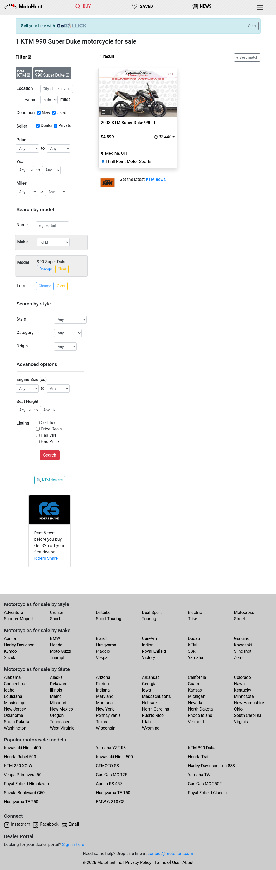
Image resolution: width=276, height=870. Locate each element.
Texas (101, 721)
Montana (104, 702)
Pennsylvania (108, 715)
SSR (192, 651)
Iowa (146, 690)
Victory (148, 657)
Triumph (58, 657)
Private (64, 125)
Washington (15, 728)
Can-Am (149, 638)
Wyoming (151, 728)
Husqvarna (106, 644)
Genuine (241, 638)
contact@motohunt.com (170, 853)
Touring (149, 618)
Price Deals (51, 428)
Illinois (56, 690)
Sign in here (73, 844)
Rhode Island (200, 715)
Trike (192, 618)
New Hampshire (249, 702)
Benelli (102, 638)
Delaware (58, 683)
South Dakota (16, 721)
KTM (192, 644)
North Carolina (155, 709)
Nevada (195, 702)
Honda (56, 644)
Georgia (149, 683)
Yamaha (195, 657)
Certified (48, 422)
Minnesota (244, 696)
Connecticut (15, 683)
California (197, 677)
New (46, 112)
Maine (56, 696)
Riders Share (46, 558)
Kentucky (242, 690)
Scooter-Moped (18, 618)
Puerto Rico (153, 715)
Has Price (50, 441)
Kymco (10, 651)
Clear (62, 269)
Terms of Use (166, 862)
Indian (148, 644)
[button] (104, 92)
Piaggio (103, 651)
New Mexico (61, 709)
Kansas (195, 690)
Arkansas (151, 677)
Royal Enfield (154, 651)
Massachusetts (156, 696)
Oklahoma (13, 715)
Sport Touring (108, 618)
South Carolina (248, 715)
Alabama (12, 677)
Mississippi (14, 702)
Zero (238, 657)
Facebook (49, 824)
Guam (193, 683)
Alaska (56, 677)
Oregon (57, 715)
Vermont (196, 721)
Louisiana (13, 696)
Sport (55, 618)
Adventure (13, 612)
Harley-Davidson (19, 644)
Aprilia (10, 638)
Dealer (46, 125)
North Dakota (200, 709)
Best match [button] (248, 57)
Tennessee (60, 721)
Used (61, 112)
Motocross (244, 612)
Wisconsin (105, 728)
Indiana (103, 690)
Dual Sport (152, 612)
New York (105, 709)
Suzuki (10, 657)
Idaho (9, 690)
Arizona (103, 677)
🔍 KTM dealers (50, 480)
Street (239, 618)
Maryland (104, 696)
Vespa (102, 657)
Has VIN (48, 435)
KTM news (156, 179)
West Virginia (62, 728)
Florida (102, 683)
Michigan (196, 696)
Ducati (194, 638)
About (188, 862)
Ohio (238, 709)
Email (74, 824)
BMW (55, 638)
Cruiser (57, 612)
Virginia (241, 721)
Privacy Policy (138, 862)
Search (49, 455)
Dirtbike (103, 612)
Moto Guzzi (60, 651)
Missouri (58, 702)
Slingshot (243, 651)
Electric (195, 612)
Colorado (242, 677)
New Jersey (15, 709)
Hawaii (240, 683)
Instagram (20, 824)
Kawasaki (243, 644)
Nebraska (151, 702)
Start (252, 26)
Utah (146, 721)
